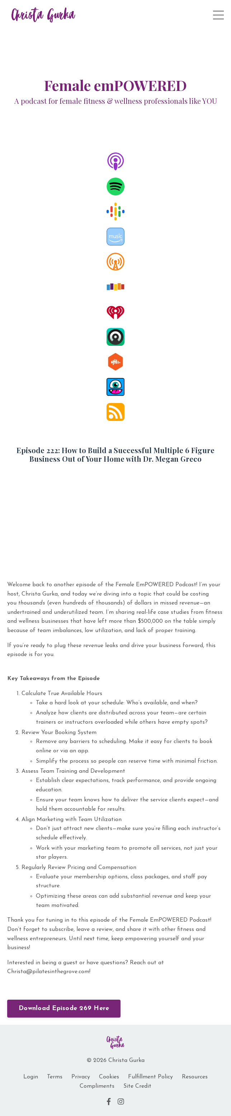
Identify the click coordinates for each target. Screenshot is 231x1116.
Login (30, 1077)
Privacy (80, 1077)
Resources (195, 1077)
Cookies (109, 1077)
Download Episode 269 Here (64, 1008)
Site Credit (137, 1086)
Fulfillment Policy (150, 1077)
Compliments (97, 1086)
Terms (54, 1077)
